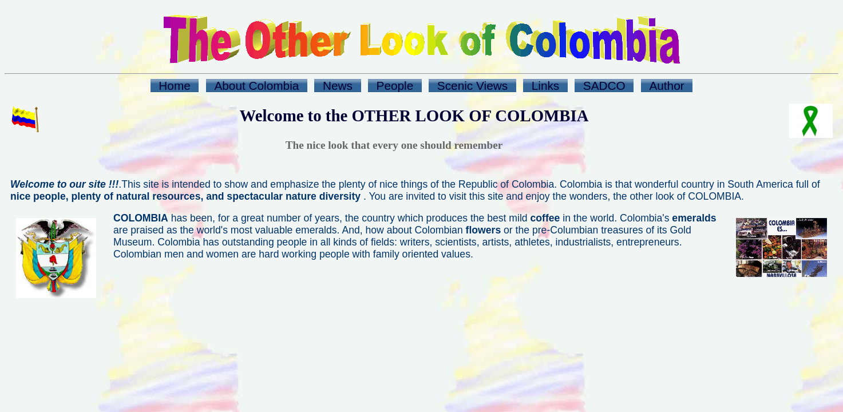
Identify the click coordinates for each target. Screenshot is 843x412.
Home (174, 85)
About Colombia (256, 85)
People (395, 85)
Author (666, 85)
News (338, 85)
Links (546, 85)
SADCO (604, 85)
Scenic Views (472, 85)
